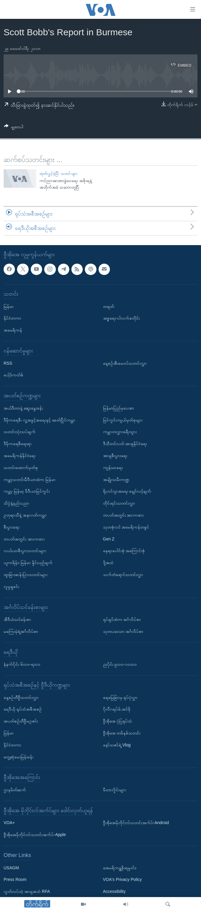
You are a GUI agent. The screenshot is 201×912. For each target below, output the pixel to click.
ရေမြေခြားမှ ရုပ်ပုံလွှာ (120, 697)
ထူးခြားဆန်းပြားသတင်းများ (25, 574)
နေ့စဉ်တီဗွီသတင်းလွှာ (21, 697)
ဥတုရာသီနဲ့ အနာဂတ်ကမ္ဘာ (25, 515)
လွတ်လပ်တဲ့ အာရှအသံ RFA (27, 891)
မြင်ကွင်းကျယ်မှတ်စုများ (122, 419)
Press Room (15, 879)
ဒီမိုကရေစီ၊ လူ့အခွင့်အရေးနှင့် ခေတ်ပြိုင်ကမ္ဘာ (39, 419)
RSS (8, 362)
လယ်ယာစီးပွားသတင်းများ (25, 550)
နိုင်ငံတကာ (12, 318)
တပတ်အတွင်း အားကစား (24, 538)
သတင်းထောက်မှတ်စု (21, 467)
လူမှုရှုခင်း (11, 586)
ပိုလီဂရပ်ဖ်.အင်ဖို (117, 709)
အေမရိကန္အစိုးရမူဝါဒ (119, 867)
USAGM (11, 867)
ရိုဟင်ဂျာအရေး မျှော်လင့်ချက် (127, 491)
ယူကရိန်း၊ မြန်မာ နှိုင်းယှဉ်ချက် (28, 562)
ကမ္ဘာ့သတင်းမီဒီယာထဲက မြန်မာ (30, 479)
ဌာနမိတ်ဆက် (15, 789)
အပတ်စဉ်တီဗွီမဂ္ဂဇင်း (21, 721)
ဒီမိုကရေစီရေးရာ (18, 443)
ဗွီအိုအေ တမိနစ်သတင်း (122, 733)
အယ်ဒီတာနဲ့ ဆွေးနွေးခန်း (23, 407)
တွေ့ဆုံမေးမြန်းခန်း (18, 756)
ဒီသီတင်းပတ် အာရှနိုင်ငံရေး (125, 443)
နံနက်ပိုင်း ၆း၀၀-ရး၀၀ (22, 664)
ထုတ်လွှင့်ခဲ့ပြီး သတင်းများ (58, 173)
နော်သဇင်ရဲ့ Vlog (117, 745)
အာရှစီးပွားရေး (115, 455)
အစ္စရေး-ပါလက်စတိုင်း (121, 318)
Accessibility (114, 891)
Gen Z (109, 538)
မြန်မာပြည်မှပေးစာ (118, 407)
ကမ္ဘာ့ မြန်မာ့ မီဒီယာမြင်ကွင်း (27, 491)
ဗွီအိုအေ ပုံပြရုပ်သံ (117, 721)
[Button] (13, 128)
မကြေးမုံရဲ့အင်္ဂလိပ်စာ (21, 631)
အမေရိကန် (13, 330)
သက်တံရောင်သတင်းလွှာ (123, 574)
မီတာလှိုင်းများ (114, 789)
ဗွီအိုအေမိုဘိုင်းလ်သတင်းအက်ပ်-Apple (35, 834)
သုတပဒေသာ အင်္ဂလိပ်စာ (123, 631)
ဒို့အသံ (108, 562)
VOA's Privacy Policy (122, 879)
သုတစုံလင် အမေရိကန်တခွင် (126, 526)
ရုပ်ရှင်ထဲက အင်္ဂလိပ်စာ (122, 619)
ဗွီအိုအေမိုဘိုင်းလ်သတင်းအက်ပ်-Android (136, 822)
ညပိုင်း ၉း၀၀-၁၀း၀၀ (120, 664)
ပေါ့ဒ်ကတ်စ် (13, 374)
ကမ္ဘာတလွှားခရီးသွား (120, 431)
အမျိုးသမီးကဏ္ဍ (116, 479)
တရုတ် (108, 306)
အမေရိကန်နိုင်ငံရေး (20, 455)
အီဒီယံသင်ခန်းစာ (17, 619)
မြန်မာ (9, 306)
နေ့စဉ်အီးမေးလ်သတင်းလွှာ (125, 362)
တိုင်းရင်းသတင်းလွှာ (119, 503)
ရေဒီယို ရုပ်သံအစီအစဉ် (23, 709)
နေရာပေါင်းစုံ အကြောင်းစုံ (124, 550)
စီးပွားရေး (11, 526)
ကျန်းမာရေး (113, 467)
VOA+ (9, 822)
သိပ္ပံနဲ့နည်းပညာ (16, 503)
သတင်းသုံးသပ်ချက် (20, 431)
